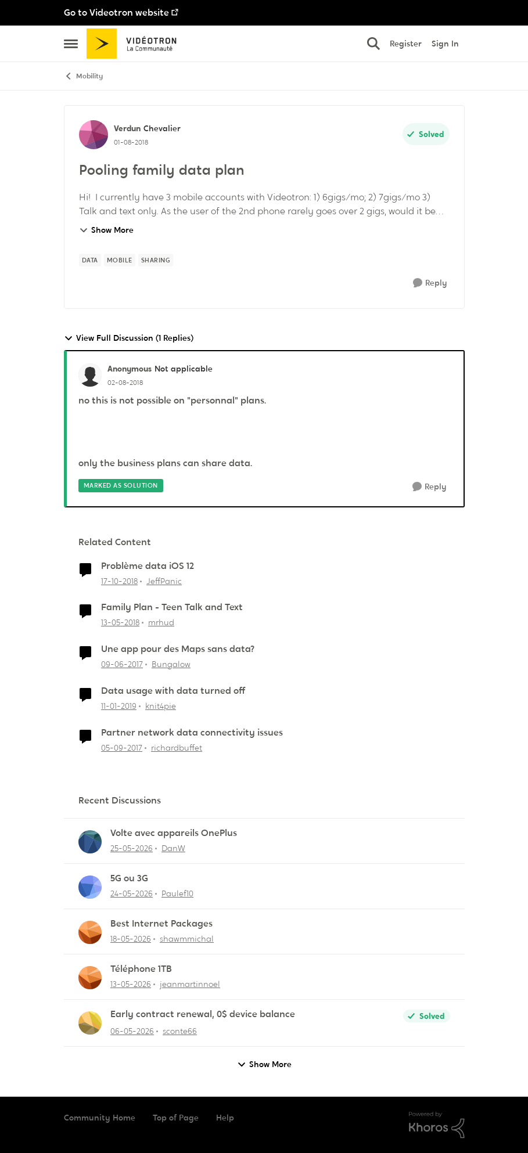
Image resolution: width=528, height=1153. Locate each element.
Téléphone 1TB (141, 969)
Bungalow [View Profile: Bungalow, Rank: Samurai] (171, 664)
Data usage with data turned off (173, 691)
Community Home (99, 1117)
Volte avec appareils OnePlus (173, 833)
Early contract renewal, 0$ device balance (202, 1014)
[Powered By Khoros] (437, 1125)
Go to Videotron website (116, 12)
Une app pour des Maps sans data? (177, 649)
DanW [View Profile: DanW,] (173, 848)
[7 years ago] (119, 581)
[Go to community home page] (136, 43)
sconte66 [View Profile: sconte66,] (180, 1031)
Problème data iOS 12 (147, 566)
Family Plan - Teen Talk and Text (172, 607)
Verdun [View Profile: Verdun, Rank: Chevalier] (127, 128)
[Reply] (430, 283)
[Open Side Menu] (71, 43)
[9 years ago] (122, 664)
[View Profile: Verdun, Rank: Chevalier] (93, 134)
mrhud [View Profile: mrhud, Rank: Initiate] (161, 622)
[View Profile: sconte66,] (90, 1023)
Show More (106, 230)
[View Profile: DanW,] (90, 841)
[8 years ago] (120, 623)
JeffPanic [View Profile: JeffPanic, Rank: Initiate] (164, 580)
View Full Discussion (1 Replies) (128, 338)
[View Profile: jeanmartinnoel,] (90, 977)
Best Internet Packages (161, 923)
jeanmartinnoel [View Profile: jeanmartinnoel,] (190, 984)
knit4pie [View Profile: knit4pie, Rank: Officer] (160, 706)
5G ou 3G (129, 878)
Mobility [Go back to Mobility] (83, 76)
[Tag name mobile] (119, 260)
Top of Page (176, 1117)
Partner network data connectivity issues (192, 732)
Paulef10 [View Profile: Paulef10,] (177, 893)
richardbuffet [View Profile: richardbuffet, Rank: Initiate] (176, 748)
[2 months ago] (131, 848)
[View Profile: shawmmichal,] (90, 932)
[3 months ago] (132, 1031)
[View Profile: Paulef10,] (90, 887)
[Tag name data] (90, 260)
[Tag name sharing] (156, 260)
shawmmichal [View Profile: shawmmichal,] (187, 939)
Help (225, 1117)
